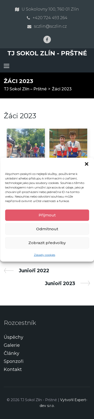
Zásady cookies (44, 254)
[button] (86, 163)
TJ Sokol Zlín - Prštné (47, 53)
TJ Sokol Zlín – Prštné (25, 89)
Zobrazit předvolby (47, 242)
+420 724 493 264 (50, 17)
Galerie (12, 345)
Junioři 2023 (60, 283)
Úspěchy (13, 337)
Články (11, 353)
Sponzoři (14, 361)
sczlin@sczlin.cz (50, 26)
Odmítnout (47, 228)
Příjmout (47, 215)
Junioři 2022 (34, 271)
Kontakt (13, 369)
